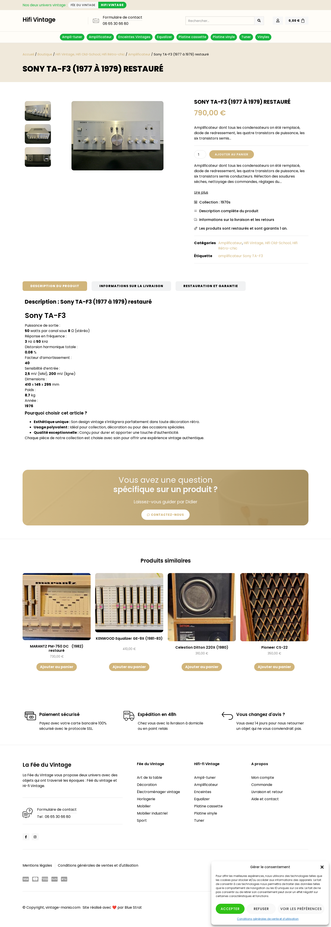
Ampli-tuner (72, 37)
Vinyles (263, 37)
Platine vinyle (224, 37)
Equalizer (164, 37)
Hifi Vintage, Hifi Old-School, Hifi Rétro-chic (90, 54)
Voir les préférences (301, 908)
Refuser (261, 908)
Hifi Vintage (39, 20)
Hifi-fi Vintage (207, 763)
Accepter (230, 908)
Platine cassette (192, 37)
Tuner (246, 37)
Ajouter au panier (231, 154)
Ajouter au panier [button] (56, 666)
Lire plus (201, 192)
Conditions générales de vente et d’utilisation (268, 919)
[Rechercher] (259, 21)
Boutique (45, 54)
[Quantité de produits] (200, 154)
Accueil (28, 54)
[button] (322, 867)
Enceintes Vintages (134, 37)
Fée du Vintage (150, 763)
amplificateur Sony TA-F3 (240, 255)
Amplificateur (100, 37)
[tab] (55, 286)
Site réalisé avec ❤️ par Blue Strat (112, 907)
